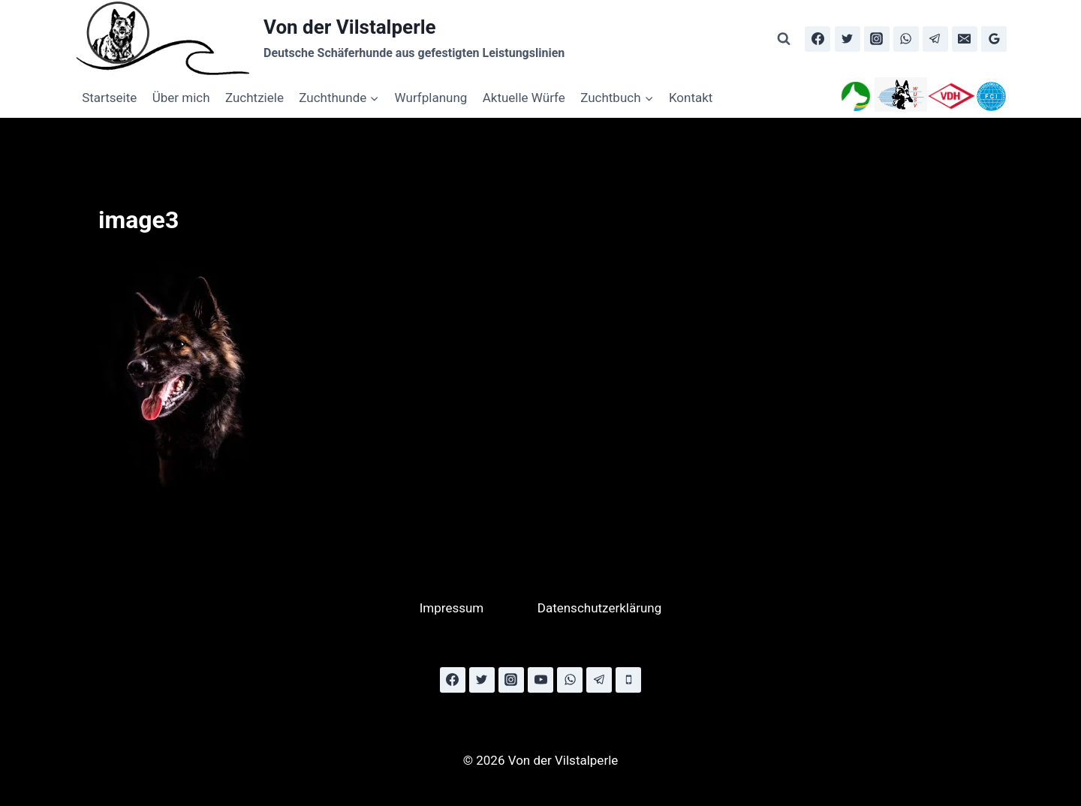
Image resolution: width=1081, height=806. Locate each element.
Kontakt (691, 97)
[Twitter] (847, 39)
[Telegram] (935, 39)
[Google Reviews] (994, 39)
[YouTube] (540, 680)
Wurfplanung (431, 97)
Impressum (452, 607)
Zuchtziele (254, 97)
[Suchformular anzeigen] (783, 39)
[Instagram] (877, 39)
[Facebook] (817, 39)
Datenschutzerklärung (599, 607)
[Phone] (628, 680)
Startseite (109, 97)
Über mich (181, 97)
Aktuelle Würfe (524, 97)
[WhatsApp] (906, 39)
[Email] (964, 39)
